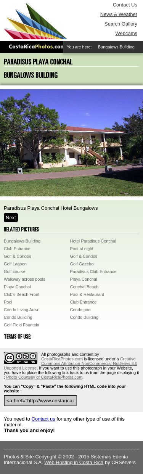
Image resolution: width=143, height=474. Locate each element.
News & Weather (118, 14)
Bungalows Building (22, 241)
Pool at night (81, 248)
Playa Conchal (83, 279)
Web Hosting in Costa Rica (73, 462)
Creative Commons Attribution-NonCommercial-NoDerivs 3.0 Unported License (70, 363)
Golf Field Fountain (21, 325)
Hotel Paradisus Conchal (93, 241)
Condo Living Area (21, 309)
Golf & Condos (17, 256)
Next (11, 217)
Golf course (14, 271)
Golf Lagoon (15, 264)
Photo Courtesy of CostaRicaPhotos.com (44, 377)
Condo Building (18, 317)
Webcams (126, 33)
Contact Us (125, 5)
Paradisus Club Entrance (93, 271)
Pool (8, 302)
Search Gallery (120, 24)
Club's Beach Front (21, 294)
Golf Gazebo (82, 264)
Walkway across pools (24, 279)
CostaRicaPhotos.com (62, 359)
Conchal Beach (84, 286)
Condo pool (81, 309)
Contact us (43, 419)
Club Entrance (17, 248)
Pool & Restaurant (87, 294)
